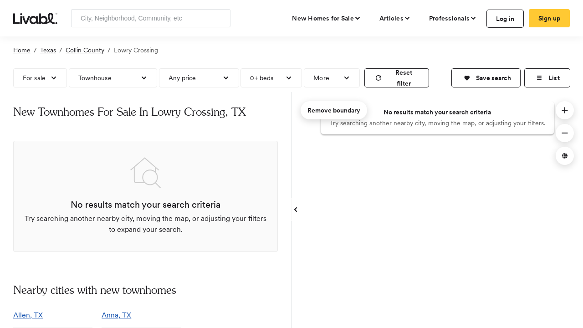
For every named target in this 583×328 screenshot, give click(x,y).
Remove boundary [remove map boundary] (333, 110)
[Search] (220, 18)
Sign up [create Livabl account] (549, 18)
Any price (182, 78)
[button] (486, 78)
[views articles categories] (395, 18)
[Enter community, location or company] (150, 18)
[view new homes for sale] (326, 18)
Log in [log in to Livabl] (505, 18)
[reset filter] (397, 78)
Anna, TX (116, 315)
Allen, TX (28, 315)
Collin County (85, 50)
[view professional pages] (453, 18)
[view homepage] (35, 17)
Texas (48, 50)
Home (22, 50)
